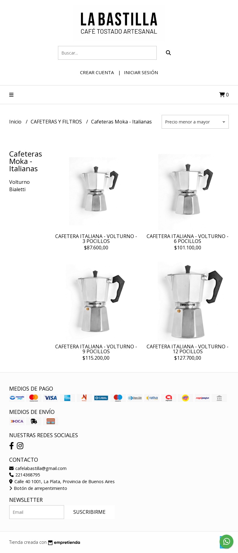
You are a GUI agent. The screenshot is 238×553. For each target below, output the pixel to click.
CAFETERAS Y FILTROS (57, 121)
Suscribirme (89, 512)
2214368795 (24, 475)
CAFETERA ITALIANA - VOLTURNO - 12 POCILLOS (187, 349)
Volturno (19, 182)
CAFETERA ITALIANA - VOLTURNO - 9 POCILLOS (96, 349)
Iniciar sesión (141, 72)
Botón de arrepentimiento (38, 488)
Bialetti (17, 189)
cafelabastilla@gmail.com (38, 468)
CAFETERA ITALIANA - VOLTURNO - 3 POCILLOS (96, 238)
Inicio (16, 121)
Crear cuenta (97, 72)
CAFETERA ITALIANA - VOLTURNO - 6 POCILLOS (187, 238)
